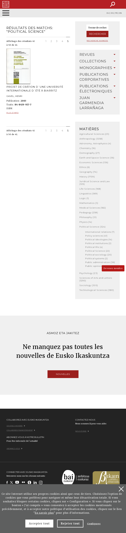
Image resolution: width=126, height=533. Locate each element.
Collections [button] (97, 61)
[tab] (97, 54)
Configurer (94, 523)
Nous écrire (82, 431)
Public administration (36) (100, 262)
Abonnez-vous (14, 449)
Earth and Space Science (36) (96, 157)
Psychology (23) (88, 273)
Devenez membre (113, 268)
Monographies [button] (97, 68)
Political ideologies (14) (98, 239)
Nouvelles (63, 374)
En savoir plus (44, 512)
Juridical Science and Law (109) (94, 182)
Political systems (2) (96, 258)
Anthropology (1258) (91, 138)
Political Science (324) (92, 226)
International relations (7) (100, 232)
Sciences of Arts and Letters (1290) (95, 279)
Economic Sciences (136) (93, 162)
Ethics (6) (84, 167)
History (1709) (87, 176)
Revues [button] (97, 54)
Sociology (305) (88, 285)
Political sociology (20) (98, 254)
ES (112, 13)
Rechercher (97, 34)
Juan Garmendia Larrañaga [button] (97, 103)
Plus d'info (12, 113)
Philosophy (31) (88, 217)
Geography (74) (88, 172)
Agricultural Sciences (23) (94, 134)
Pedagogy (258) (88, 212)
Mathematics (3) (88, 203)
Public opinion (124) (96, 266)
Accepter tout (39, 523)
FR (116, 13)
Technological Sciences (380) (96, 290)
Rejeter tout (70, 523)
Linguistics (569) (88, 193)
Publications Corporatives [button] (97, 77)
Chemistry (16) (87, 148)
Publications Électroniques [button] (97, 88)
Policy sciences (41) (96, 235)
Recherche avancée (97, 41)
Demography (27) (89, 153)
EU (108, 13)
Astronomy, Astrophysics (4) (95, 143)
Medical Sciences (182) (92, 207)
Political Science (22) (97, 251)
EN (120, 13)
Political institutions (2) (98, 243)
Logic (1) (84, 198)
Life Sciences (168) (90, 189)
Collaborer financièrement (21, 430)
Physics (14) (85, 222)
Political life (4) (94, 247)
